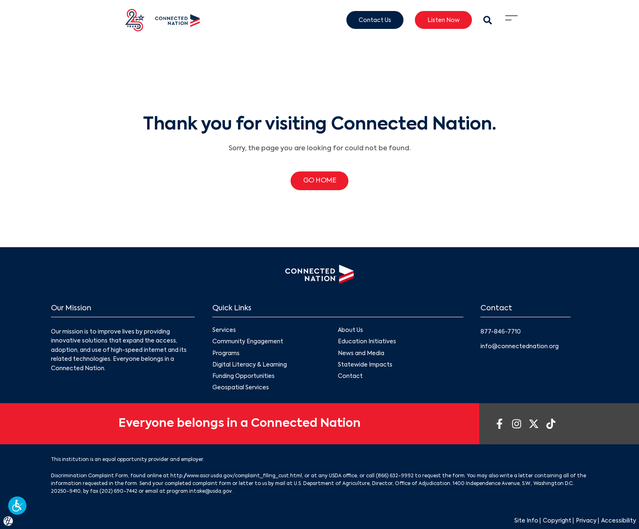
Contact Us (375, 20)
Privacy (586, 521)
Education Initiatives (367, 342)
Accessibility (618, 521)
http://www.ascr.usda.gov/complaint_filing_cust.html (236, 476)
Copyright (557, 521)
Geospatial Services (240, 388)
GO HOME (319, 181)
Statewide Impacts (365, 365)
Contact (350, 376)
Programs (226, 353)
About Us (350, 331)
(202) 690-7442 (118, 491)
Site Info (526, 521)
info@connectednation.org (519, 346)
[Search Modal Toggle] (488, 20)
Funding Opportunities (243, 376)
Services (224, 331)
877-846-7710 (500, 332)
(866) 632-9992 (395, 476)
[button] (17, 505)
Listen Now (443, 20)
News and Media (361, 353)
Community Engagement (247, 342)
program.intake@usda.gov (199, 491)
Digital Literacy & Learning (249, 365)
